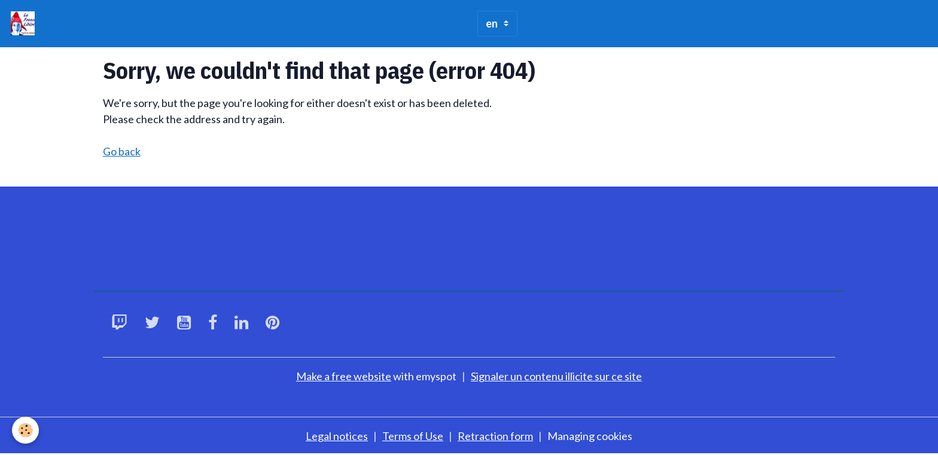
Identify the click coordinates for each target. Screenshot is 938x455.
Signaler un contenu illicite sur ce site (556, 376)
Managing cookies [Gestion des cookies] (589, 435)
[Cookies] (25, 430)
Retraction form (495, 435)
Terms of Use (412, 435)
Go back (122, 151)
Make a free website (343, 376)
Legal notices (337, 435)
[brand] (25, 23)
